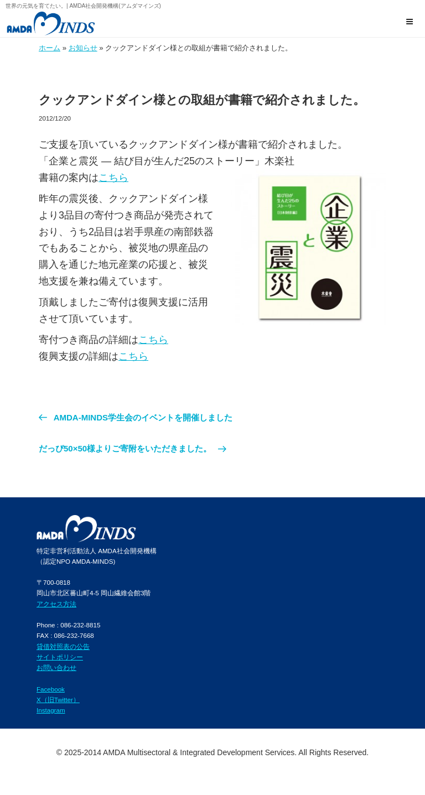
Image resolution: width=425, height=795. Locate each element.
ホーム (49, 48)
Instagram (51, 710)
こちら (113, 177)
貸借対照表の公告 (63, 646)
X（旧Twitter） (58, 699)
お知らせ (83, 48)
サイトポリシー (60, 657)
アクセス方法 (56, 603)
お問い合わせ (56, 667)
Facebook (51, 689)
